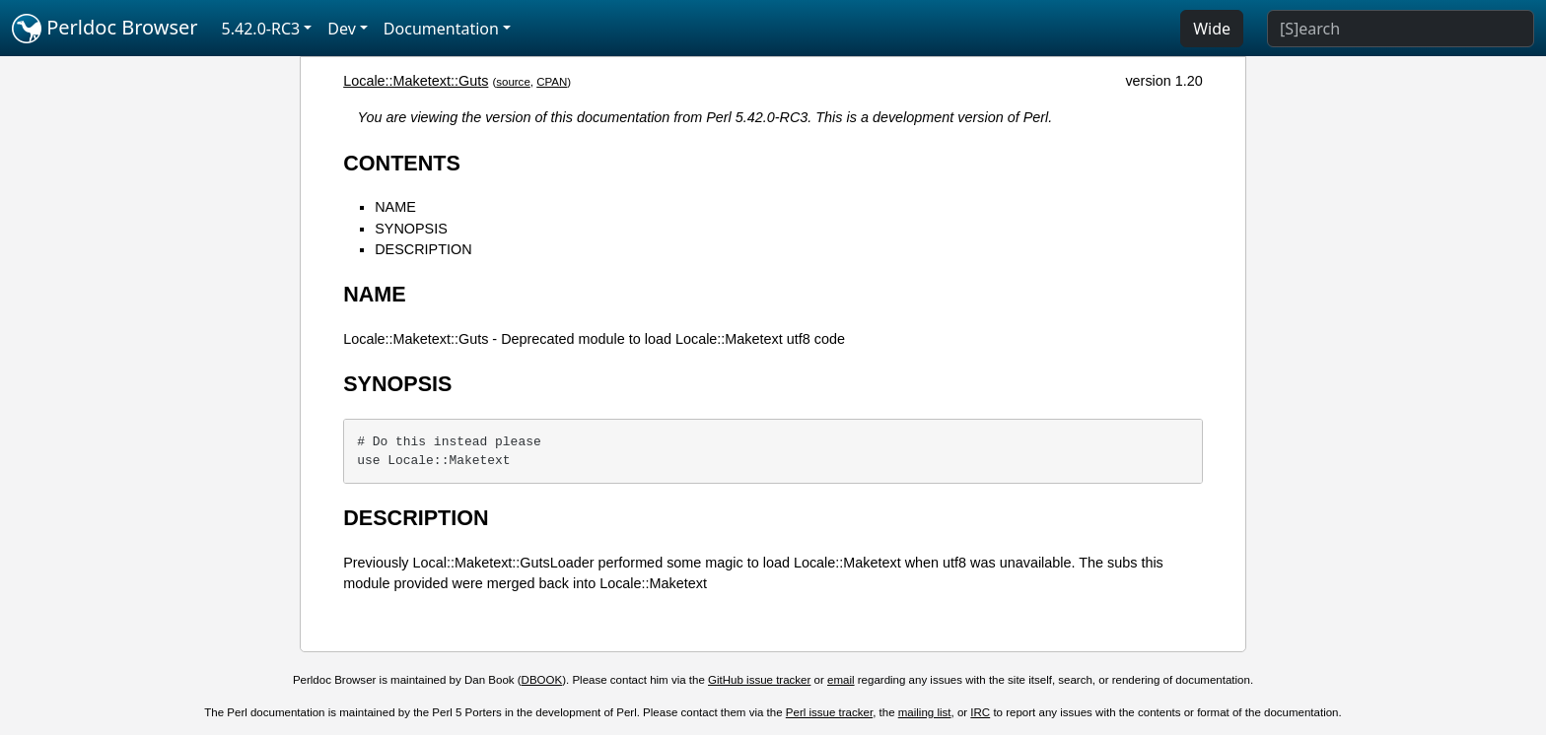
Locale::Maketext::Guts (415, 81)
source (513, 82)
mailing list (924, 712)
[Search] (1400, 28)
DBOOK (542, 680)
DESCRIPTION (423, 249)
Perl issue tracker (829, 712)
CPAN (551, 82)
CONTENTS (401, 163)
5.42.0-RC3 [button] (261, 28)
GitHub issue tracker (759, 680)
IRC (980, 712)
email (841, 680)
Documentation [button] (441, 28)
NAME (395, 207)
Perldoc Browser (105, 28)
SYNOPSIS (411, 228)
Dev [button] (341, 28)
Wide (1211, 28)
